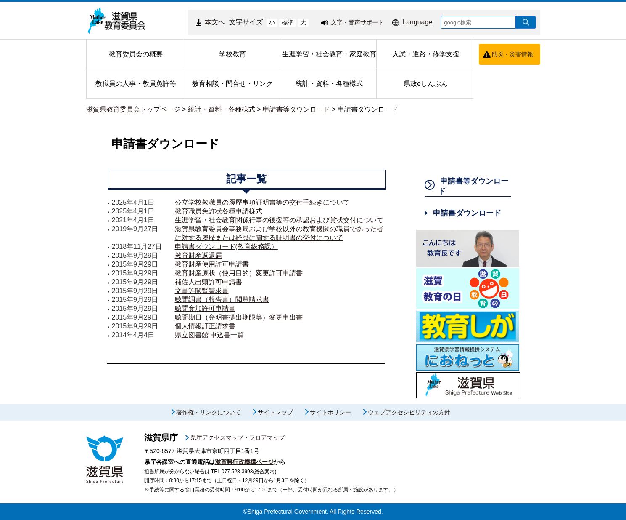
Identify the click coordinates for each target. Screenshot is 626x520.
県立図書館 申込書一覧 (209, 335)
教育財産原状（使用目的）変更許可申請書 (239, 273)
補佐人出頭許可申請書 (208, 281)
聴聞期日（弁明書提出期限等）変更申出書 (239, 317)
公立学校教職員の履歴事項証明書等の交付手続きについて (262, 202)
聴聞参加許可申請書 (205, 308)
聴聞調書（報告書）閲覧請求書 (222, 299)
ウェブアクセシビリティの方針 (409, 412)
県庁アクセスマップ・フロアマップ (237, 437)
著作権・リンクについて (208, 412)
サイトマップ (275, 412)
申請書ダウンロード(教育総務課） (226, 246)
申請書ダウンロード (368, 109)
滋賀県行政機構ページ (244, 462)
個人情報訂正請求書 (205, 326)
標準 (287, 22)
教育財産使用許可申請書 (212, 264)
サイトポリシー (330, 412)
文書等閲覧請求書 (202, 290)
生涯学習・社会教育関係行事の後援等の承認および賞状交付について (279, 220)
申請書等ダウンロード (296, 109)
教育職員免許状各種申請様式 (218, 211)
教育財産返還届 (198, 255)
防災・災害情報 (512, 54)
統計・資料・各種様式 (221, 109)
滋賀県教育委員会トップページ (133, 109)
